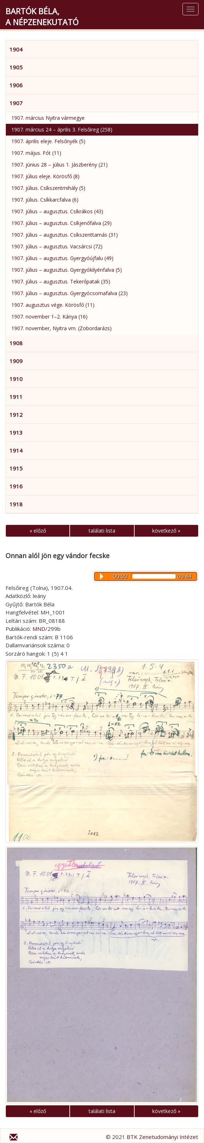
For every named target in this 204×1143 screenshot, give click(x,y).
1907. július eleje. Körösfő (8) (45, 176)
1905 (16, 67)
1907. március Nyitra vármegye (48, 117)
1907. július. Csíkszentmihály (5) (48, 187)
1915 (16, 468)
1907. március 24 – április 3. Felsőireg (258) (61, 129)
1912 (16, 414)
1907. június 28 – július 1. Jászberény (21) (59, 164)
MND (38, 628)
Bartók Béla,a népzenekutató (41, 16)
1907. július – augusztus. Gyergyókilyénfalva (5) (66, 269)
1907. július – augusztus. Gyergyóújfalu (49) (62, 258)
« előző (38, 530)
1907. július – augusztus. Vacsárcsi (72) (57, 246)
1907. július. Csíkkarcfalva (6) (44, 199)
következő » (166, 530)
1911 (16, 396)
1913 (16, 432)
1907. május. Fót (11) (36, 152)
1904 (16, 49)
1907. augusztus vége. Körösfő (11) (53, 304)
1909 (16, 361)
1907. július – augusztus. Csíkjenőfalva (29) (61, 223)
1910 (16, 378)
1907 (16, 103)
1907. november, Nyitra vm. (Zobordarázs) (61, 328)
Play (101, 576)
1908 (16, 343)
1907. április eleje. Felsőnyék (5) (48, 141)
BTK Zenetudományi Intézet (162, 1136)
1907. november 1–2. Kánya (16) (49, 316)
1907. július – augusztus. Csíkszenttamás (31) (64, 234)
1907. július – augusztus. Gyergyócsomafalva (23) (69, 293)
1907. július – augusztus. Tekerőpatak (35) (60, 281)
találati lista (102, 530)
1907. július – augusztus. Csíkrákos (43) (57, 211)
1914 (16, 450)
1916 (16, 486)
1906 (16, 85)
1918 (16, 504)
